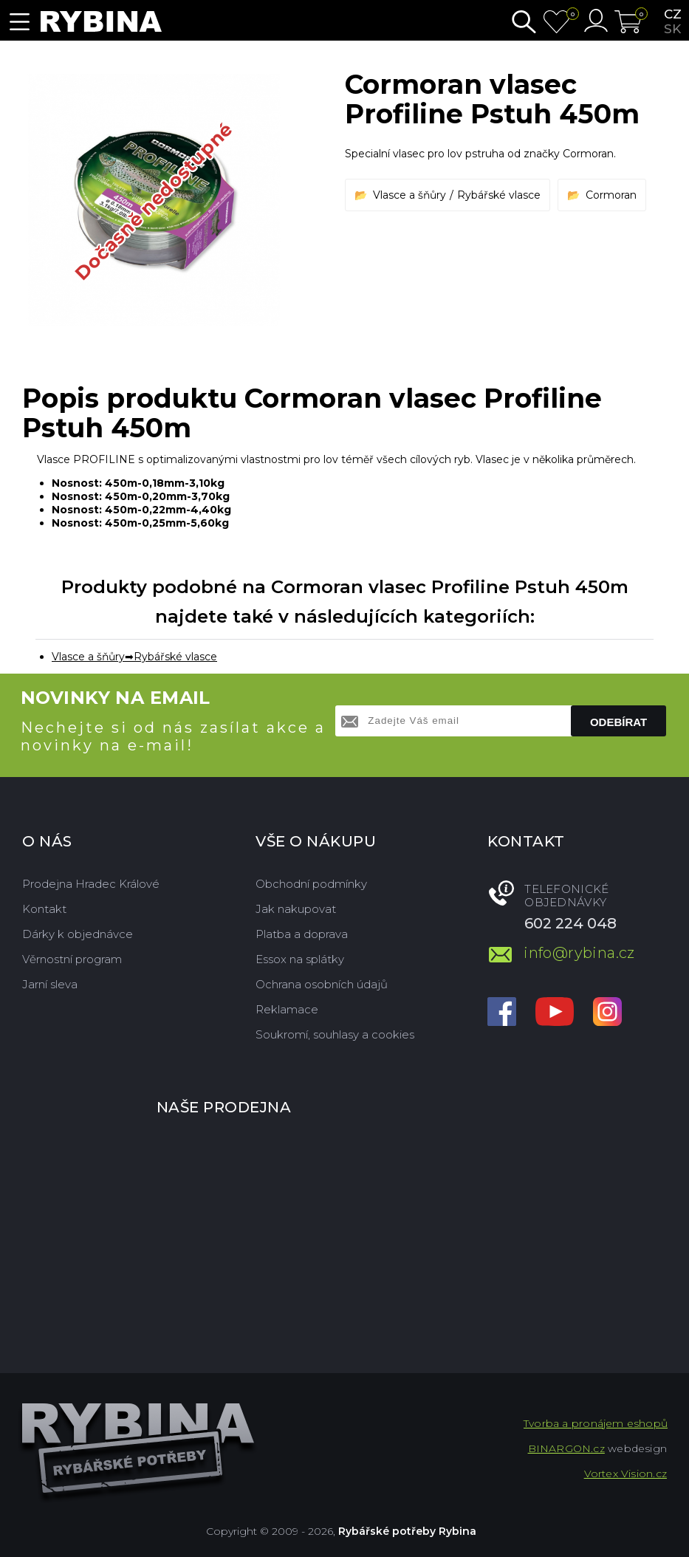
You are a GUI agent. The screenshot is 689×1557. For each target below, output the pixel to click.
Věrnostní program (72, 959)
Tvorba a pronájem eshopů (596, 1423)
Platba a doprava (302, 934)
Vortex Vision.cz (625, 1473)
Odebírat (618, 722)
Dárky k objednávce (77, 934)
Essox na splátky (300, 959)
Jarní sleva (50, 984)
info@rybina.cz (579, 953)
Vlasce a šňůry (409, 195)
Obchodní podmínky (311, 884)
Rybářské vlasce (499, 195)
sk (672, 28)
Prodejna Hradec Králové (91, 884)
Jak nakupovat (296, 909)
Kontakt (44, 909)
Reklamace (287, 1009)
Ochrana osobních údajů (322, 984)
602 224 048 (570, 923)
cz (673, 14)
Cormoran (611, 195)
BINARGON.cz (566, 1448)
